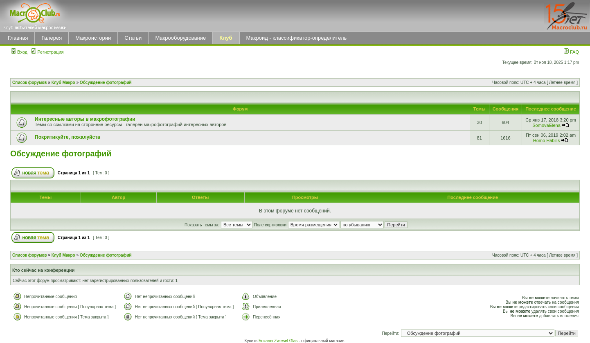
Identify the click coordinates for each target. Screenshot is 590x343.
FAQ (571, 52)
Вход (19, 52)
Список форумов (29, 82)
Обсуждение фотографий (106, 82)
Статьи (133, 38)
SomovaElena (546, 125)
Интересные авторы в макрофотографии (85, 119)
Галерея (51, 38)
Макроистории (93, 38)
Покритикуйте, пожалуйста (67, 137)
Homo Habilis (546, 140)
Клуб (225, 38)
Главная (18, 38)
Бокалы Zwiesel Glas (279, 340)
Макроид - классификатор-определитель (296, 38)
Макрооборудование (180, 38)
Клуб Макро (63, 82)
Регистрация (47, 52)
